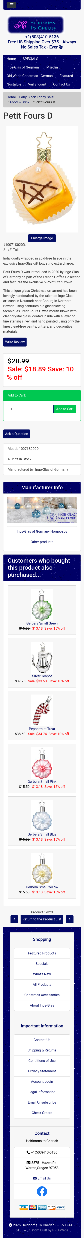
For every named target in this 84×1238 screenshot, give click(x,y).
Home (11, 59)
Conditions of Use (42, 1061)
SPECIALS (30, 59)
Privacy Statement (42, 1071)
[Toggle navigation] (11, 5)
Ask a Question (16, 434)
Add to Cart (65, 409)
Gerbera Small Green (42, 623)
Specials (42, 964)
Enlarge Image (42, 238)
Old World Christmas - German (30, 76)
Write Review (15, 342)
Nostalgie (14, 84)
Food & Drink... (21, 102)
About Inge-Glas (42, 1005)
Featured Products (42, 953)
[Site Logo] (42, 24)
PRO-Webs (60, 1230)
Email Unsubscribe (42, 1102)
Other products (42, 542)
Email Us (42, 1178)
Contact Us (61, 84)
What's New (42, 974)
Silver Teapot (42, 676)
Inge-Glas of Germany (23, 67)
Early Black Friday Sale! (36, 97)
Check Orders (42, 1113)
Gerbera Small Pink (42, 782)
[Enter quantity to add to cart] (31, 409)
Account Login (42, 1082)
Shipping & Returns (42, 1050)
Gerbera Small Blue (41, 834)
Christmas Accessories (42, 995)
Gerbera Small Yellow (42, 887)
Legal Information (42, 1092)
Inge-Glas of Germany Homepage (42, 531)
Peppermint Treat (42, 729)
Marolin (52, 67)
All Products (42, 985)
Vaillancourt (37, 84)
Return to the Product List (41, 919)
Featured (66, 76)
